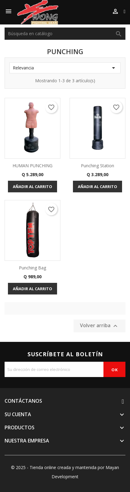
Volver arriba (99, 326)
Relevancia (65, 68)
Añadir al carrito (32, 186)
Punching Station (97, 165)
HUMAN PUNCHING (32, 165)
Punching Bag (32, 268)
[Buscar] (65, 34)
